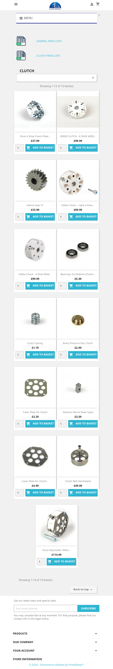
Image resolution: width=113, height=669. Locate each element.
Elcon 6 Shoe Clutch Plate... (35, 136)
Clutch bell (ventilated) (78, 481)
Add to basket (40, 148)
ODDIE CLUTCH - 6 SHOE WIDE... (78, 136)
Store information (27, 659)
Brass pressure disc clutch (78, 343)
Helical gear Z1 (35, 205)
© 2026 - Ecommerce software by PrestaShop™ (56, 664)
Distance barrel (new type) (78, 412)
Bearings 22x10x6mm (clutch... (78, 274)
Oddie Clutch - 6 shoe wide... (35, 274)
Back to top (83, 590)
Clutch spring (35, 343)
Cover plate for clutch (35, 412)
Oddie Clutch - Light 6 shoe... (77, 205)
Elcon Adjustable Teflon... (56, 550)
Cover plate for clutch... (35, 481)
